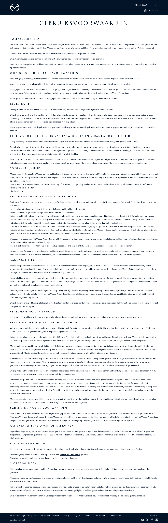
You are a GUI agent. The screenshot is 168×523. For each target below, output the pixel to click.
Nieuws (153, 10)
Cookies (88, 516)
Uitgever (77, 516)
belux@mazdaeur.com (70, 454)
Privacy (66, 516)
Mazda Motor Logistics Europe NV (23, 516)
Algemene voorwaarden (50, 516)
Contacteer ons (116, 516)
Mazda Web (100, 516)
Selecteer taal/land (17, 520)
